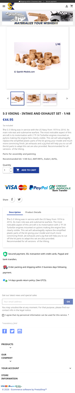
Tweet (19, 199)
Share (12, 199)
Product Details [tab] (33, 212)
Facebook (4, 331)
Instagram (20, 331)
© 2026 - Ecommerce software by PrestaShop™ (24, 389)
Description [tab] (15, 212)
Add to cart (26, 170)
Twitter (12, 331)
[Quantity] (6, 170)
